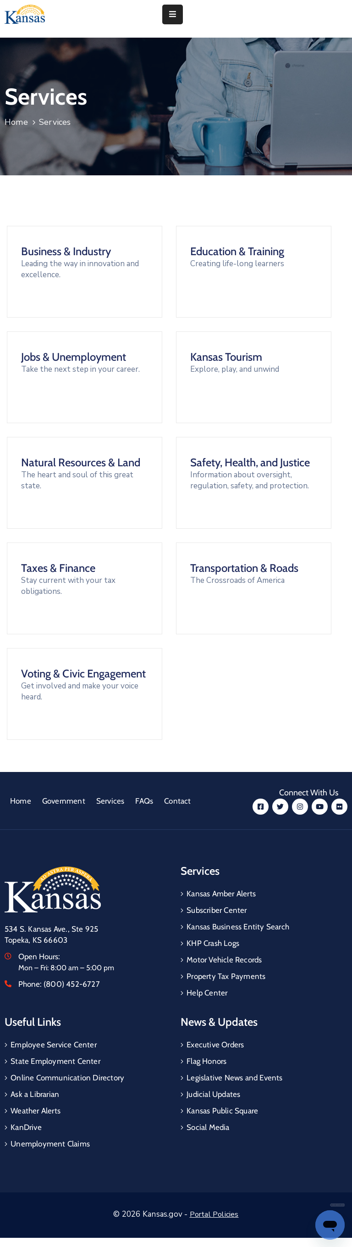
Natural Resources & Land (80, 462)
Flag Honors (206, 1061)
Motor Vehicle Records (224, 959)
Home (16, 122)
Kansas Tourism (226, 356)
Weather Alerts (35, 1110)
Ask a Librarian (35, 1094)
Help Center (207, 992)
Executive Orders (215, 1044)
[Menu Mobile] (172, 14)
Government (63, 800)
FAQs (144, 800)
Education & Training (237, 251)
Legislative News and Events (234, 1077)
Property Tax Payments (226, 976)
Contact (177, 800)
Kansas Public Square (222, 1110)
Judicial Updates (213, 1094)
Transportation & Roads (244, 568)
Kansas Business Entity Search (238, 926)
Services (110, 800)
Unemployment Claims (50, 1143)
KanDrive (26, 1127)
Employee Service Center (54, 1044)
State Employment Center (55, 1061)
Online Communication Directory (67, 1077)
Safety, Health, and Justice (250, 462)
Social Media (208, 1127)
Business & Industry (66, 251)
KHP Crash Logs (213, 943)
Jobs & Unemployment (73, 356)
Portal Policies (214, 1214)
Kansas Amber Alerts (221, 893)
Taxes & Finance (58, 568)
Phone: (59, 984)
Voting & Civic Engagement (83, 673)
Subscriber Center (217, 910)
